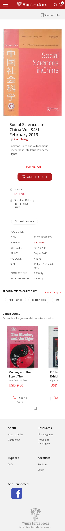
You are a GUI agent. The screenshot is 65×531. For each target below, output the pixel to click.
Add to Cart (20, 398)
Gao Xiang (21, 139)
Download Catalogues (44, 441)
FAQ (10, 464)
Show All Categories (53, 292)
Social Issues (24, 221)
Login (41, 469)
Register (42, 464)
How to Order (15, 434)
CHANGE (19, 193)
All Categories (45, 434)
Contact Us (14, 439)
